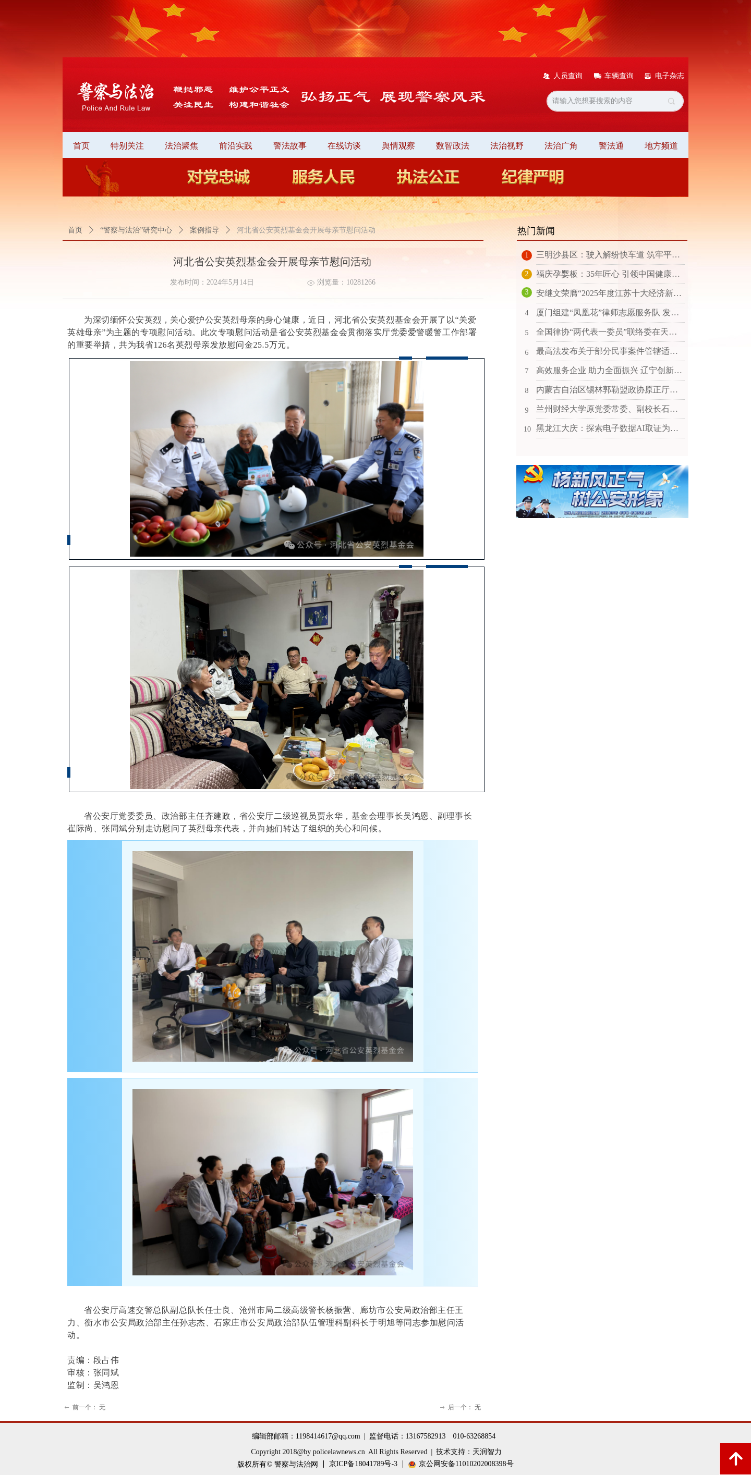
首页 (75, 230)
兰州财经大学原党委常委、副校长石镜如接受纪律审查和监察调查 (610, 408)
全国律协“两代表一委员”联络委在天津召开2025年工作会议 (610, 331)
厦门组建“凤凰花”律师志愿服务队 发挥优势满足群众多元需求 (610, 312)
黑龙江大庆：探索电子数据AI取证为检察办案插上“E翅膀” (610, 428)
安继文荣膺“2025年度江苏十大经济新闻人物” (610, 293)
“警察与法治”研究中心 (136, 230)
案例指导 (204, 230)
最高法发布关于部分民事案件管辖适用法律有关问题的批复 (610, 351)
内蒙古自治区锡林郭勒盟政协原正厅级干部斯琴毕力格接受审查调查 (610, 389)
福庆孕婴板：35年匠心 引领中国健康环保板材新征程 (610, 273)
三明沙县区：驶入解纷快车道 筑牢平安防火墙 (610, 254)
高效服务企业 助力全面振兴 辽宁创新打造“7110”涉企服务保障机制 (610, 370)
